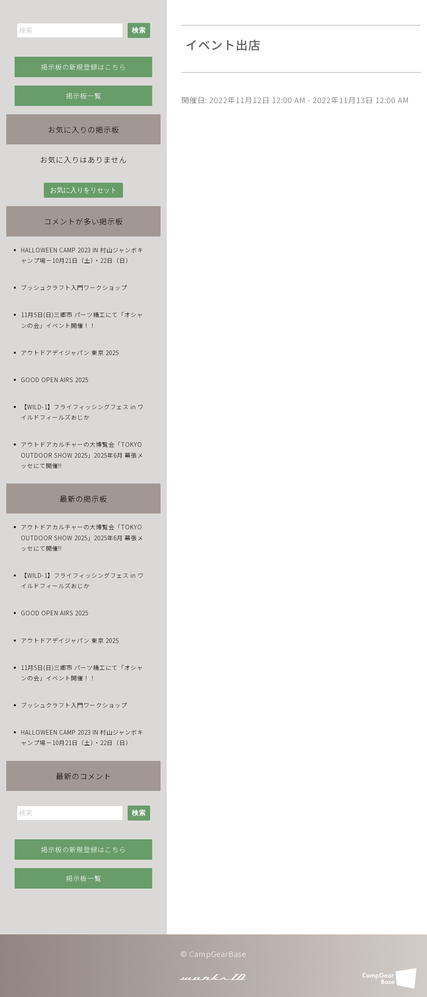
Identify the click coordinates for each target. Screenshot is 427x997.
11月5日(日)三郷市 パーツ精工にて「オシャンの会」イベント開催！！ (82, 319)
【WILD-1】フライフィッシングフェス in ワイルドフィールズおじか (82, 412)
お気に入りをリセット (83, 190)
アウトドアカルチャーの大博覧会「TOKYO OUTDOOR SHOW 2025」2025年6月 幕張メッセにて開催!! (82, 454)
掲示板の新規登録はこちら (83, 67)
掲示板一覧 (83, 96)
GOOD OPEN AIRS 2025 (54, 379)
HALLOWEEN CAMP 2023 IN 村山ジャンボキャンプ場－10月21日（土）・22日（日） (82, 255)
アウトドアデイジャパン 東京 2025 (70, 352)
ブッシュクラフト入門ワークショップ (74, 287)
